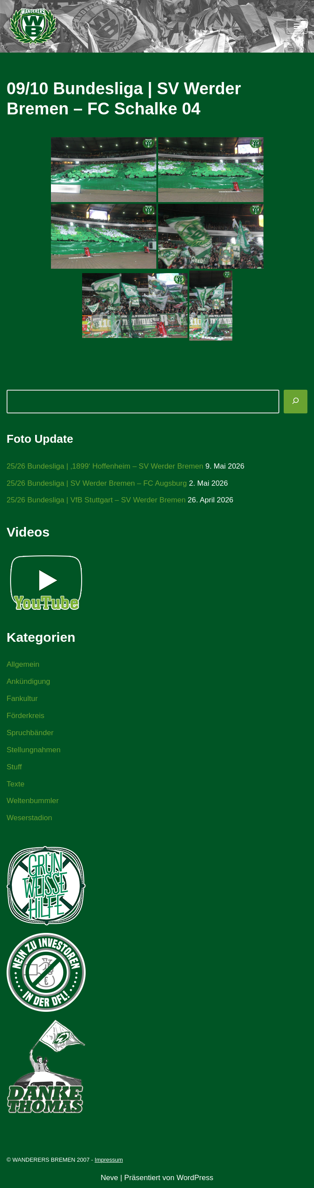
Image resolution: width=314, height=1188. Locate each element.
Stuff (14, 767)
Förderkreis (25, 715)
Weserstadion (29, 818)
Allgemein (23, 664)
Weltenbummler (33, 801)
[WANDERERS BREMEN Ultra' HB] (33, 26)
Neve (109, 1178)
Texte (16, 784)
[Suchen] (295, 401)
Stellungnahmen (34, 750)
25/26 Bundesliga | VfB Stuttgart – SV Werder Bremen (96, 500)
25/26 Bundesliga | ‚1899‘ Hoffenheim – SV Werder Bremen (105, 466)
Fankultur (22, 698)
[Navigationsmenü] (297, 26)
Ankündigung (28, 681)
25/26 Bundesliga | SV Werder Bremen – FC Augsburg (97, 483)
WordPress (195, 1178)
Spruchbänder (30, 733)
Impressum (109, 1159)
